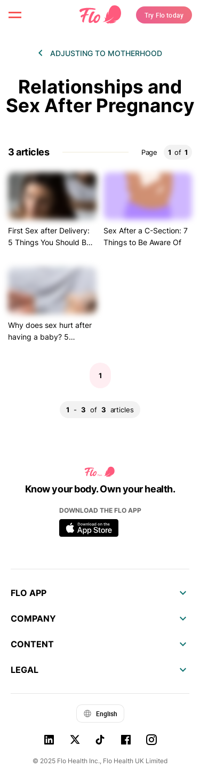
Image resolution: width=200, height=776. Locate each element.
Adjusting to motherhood (106, 53)
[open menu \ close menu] (14, 14)
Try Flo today (164, 15)
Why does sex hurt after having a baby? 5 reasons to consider (50, 337)
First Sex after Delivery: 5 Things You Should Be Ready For (49, 242)
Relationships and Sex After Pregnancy (100, 96)
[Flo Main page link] (100, 15)
